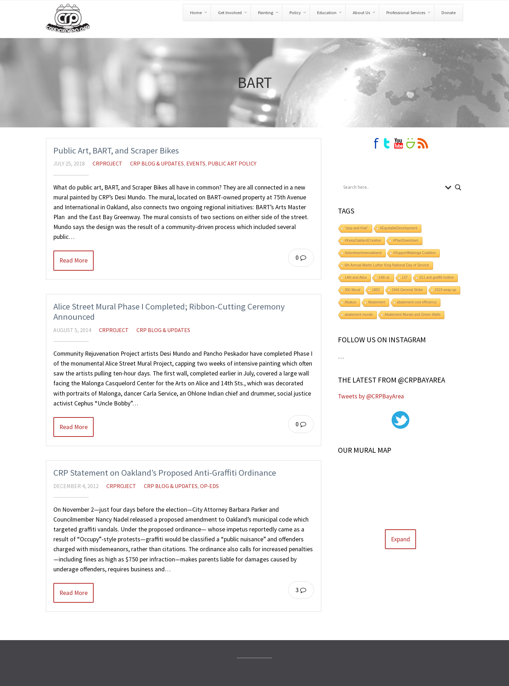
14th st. (384, 277)
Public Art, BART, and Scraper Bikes (116, 150)
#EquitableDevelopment (398, 228)
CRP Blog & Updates (157, 163)
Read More (73, 260)
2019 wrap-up (445, 290)
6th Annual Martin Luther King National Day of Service (387, 265)
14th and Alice (356, 277)
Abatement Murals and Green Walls (412, 315)
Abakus (350, 302)
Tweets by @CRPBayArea (371, 396)
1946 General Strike (407, 290)
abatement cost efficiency (417, 302)
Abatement (376, 302)
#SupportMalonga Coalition (414, 253)
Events (195, 163)
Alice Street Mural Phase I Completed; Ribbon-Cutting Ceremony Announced (169, 312)
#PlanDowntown (405, 240)
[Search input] (392, 187)
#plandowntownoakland (363, 253)
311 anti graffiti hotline (436, 277)
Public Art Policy (232, 163)
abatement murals (359, 315)
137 (405, 277)
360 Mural (352, 290)
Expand (400, 539)
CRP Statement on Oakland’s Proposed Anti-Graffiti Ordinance (164, 472)
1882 (376, 290)
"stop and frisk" (356, 228)
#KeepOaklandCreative (363, 240)
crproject (107, 163)
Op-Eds (209, 485)
